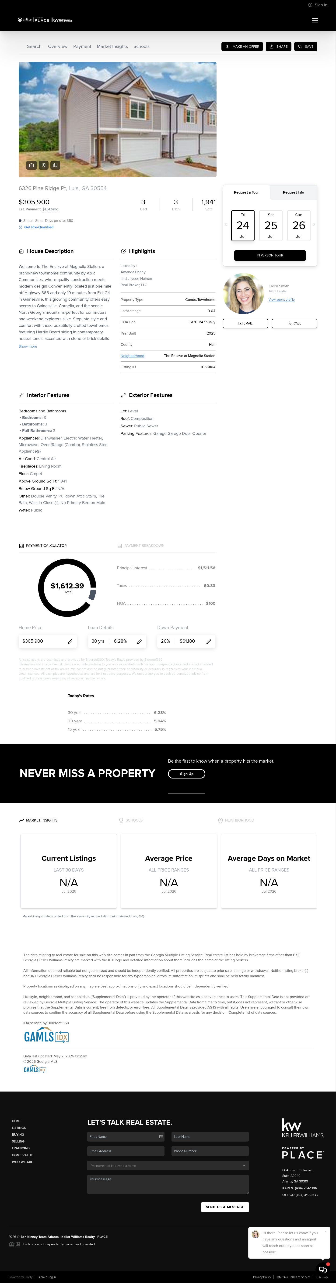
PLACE (102, 1237)
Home (16, 1121)
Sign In (317, 5)
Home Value (22, 1155)
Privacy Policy (262, 1277)
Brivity (28, 1277)
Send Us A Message (225, 1207)
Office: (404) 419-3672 (300, 1195)
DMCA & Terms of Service (294, 1277)
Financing (21, 1148)
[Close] (325, 1232)
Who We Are (22, 1162)
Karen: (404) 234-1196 (299, 1188)
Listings (19, 1128)
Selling (18, 1141)
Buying (18, 1135)
